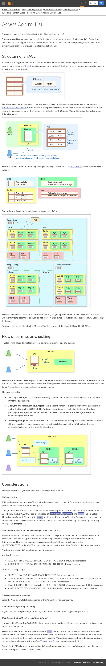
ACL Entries (76, 166)
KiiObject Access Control (14, 107)
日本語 (85, 4)
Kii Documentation (11, 9)
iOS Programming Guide (13, 12)
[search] (93, 3)
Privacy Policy (98, 663)
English (82, 4)
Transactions (46, 641)
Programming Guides (32, 9)
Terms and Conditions (82, 663)
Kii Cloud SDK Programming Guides (61, 9)
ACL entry (28, 66)
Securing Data (33, 12)
